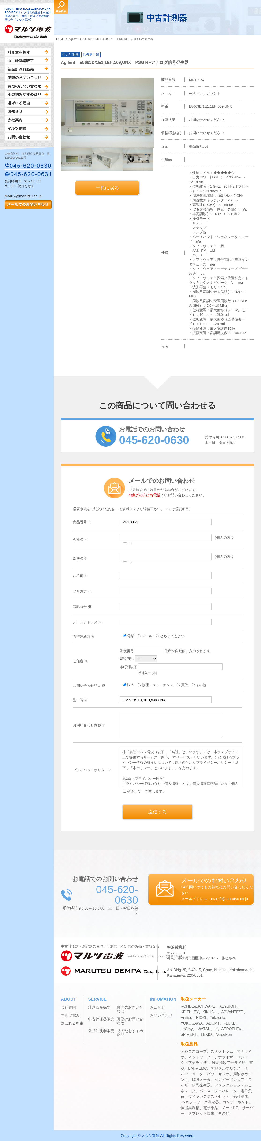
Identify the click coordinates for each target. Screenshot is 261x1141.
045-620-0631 (28, 174)
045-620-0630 (28, 165)
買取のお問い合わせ (28, 86)
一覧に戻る (107, 187)
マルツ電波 (70, 1015)
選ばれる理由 (28, 103)
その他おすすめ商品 (28, 94)
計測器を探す (28, 52)
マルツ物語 (28, 128)
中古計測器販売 (28, 61)
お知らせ (28, 111)
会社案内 (28, 120)
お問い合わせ (28, 137)
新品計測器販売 (28, 69)
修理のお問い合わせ (28, 77)
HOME (60, 39)
